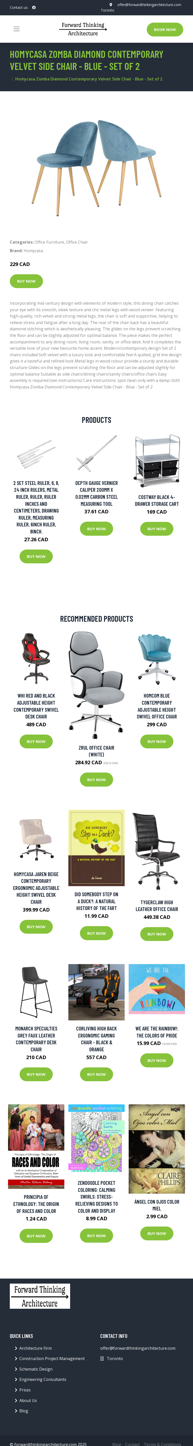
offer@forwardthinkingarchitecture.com (149, 4)
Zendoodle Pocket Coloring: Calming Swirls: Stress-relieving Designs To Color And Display (96, 1196)
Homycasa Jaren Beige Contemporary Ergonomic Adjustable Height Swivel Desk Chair (36, 888)
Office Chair (77, 242)
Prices (25, 1390)
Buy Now (26, 281)
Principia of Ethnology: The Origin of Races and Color (36, 1204)
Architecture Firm (35, 1348)
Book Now (165, 29)
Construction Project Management (52, 1358)
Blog (23, 1411)
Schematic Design (36, 1369)
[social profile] (34, 7)
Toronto (107, 10)
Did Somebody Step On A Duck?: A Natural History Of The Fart (96, 901)
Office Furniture (49, 242)
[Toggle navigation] (16, 29)
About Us (28, 1400)
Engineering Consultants (42, 1379)
